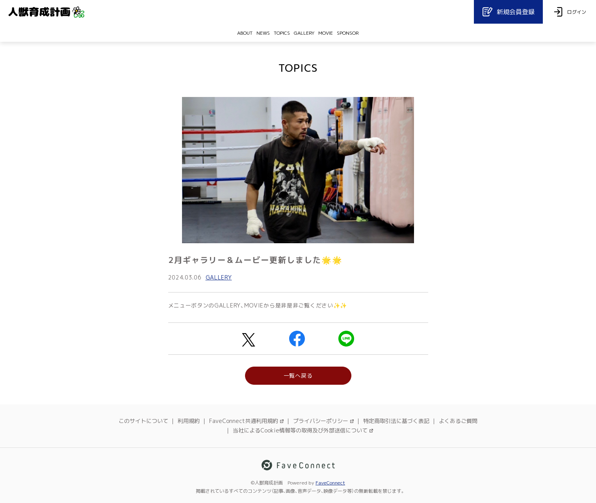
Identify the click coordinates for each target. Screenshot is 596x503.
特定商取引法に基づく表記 (396, 421)
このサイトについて (143, 421)
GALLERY (219, 277)
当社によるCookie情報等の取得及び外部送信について (303, 430)
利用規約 (189, 421)
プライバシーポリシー (323, 421)
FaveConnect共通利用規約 (246, 421)
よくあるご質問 (458, 421)
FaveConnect (330, 482)
